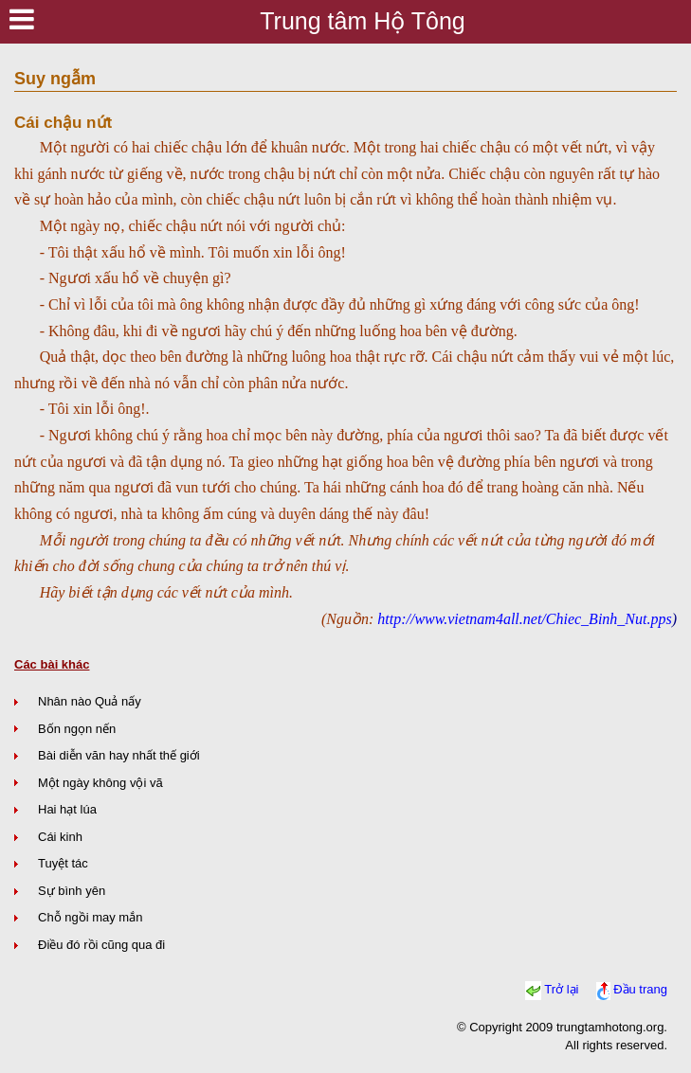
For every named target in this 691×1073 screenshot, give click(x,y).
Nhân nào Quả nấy (89, 701)
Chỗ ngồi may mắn (90, 917)
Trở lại (561, 990)
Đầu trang (640, 990)
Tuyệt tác (63, 863)
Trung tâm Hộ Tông (362, 21)
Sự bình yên (71, 891)
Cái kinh (60, 837)
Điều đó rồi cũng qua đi (101, 945)
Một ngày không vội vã (100, 783)
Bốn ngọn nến (77, 729)
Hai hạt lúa (67, 809)
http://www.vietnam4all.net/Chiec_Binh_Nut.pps (524, 619)
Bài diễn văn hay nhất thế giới (119, 755)
